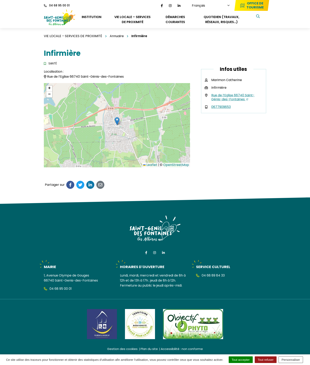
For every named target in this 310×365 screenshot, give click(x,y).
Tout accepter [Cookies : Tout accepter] (241, 359)
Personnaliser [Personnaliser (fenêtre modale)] (291, 359)
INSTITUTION (91, 17)
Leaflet (150, 165)
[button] (117, 121)
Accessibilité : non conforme (182, 349)
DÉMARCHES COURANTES (175, 19)
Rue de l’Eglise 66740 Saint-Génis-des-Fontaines (233, 97)
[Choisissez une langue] (207, 5)
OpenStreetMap (176, 165)
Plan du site (149, 349)
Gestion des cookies (122, 349)
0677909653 (221, 107)
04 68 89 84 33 (210, 275)
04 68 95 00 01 (58, 288)
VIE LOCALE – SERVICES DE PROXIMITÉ (132, 19)
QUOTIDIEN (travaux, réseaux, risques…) (221, 19)
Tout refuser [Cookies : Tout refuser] (266, 359)
